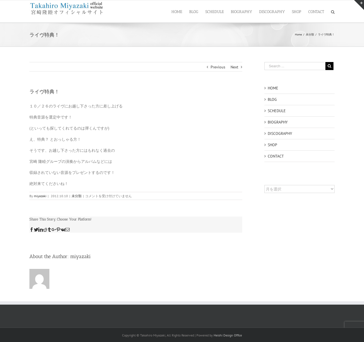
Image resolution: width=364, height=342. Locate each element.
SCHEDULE (277, 110)
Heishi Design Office (228, 335)
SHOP (272, 144)
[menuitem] (180, 11)
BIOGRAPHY (278, 122)
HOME (273, 88)
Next (234, 67)
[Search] (333, 11)
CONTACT (276, 156)
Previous (218, 67)
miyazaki (40, 196)
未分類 (77, 196)
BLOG (272, 99)
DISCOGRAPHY (280, 133)
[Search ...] (294, 66)
